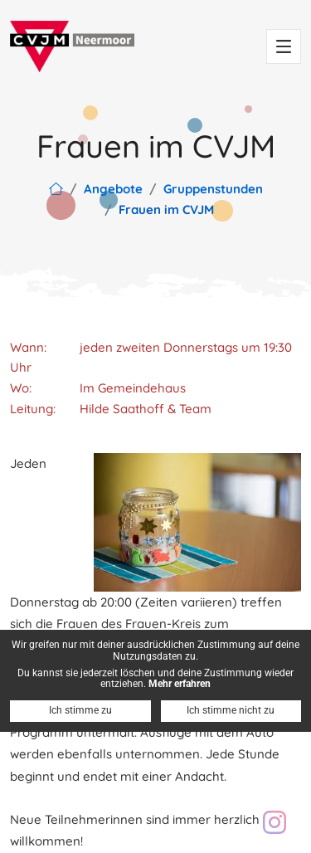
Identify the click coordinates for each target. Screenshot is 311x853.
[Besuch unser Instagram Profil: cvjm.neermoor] (274, 822)
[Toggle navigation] (283, 46)
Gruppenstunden (213, 189)
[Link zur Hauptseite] (56, 189)
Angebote (113, 189)
